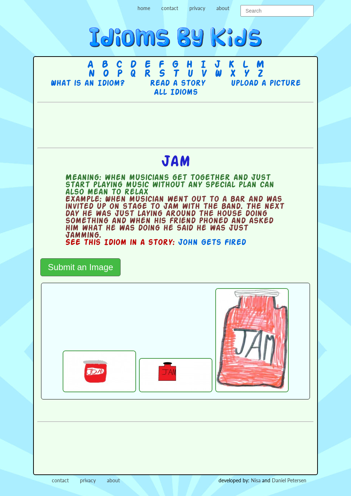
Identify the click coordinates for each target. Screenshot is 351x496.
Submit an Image (80, 267)
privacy (197, 8)
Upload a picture (266, 83)
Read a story (177, 83)
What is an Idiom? (87, 83)
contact (169, 8)
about (222, 8)
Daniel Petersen (289, 480)
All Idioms (176, 92)
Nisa (256, 480)
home (144, 8)
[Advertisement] (176, 124)
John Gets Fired (212, 242)
